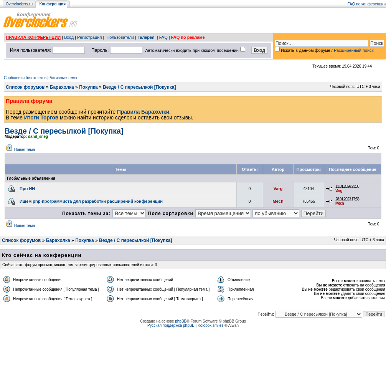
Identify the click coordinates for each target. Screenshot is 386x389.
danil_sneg (38, 136)
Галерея (145, 37)
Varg (278, 188)
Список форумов (25, 87)
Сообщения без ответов (25, 78)
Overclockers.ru (19, 4)
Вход (69, 37)
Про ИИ (27, 188)
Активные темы (63, 78)
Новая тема (24, 149)
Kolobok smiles (210, 325)
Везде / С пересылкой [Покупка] (139, 87)
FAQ (163, 37)
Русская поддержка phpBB (171, 325)
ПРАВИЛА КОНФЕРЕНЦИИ (33, 37)
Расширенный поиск (354, 50)
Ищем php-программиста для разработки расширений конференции (91, 201)
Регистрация (89, 37)
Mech (278, 201)
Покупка (88, 87)
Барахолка (62, 87)
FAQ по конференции (367, 4)
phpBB (180, 321)
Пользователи (120, 37)
